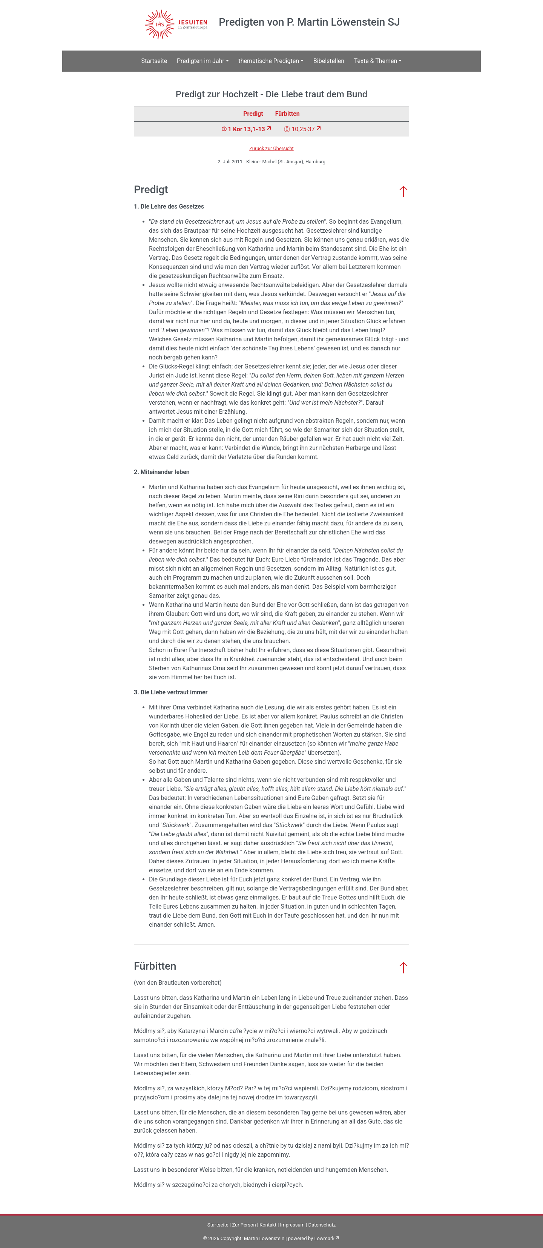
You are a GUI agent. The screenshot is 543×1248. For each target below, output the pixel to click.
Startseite (154, 60)
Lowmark (324, 1238)
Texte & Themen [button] (375, 60)
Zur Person (244, 1225)
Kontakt (267, 1225)
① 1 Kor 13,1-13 (243, 129)
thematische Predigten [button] (269, 60)
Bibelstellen (328, 60)
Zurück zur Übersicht (271, 148)
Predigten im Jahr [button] (200, 60)
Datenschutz (322, 1225)
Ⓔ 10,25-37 (299, 129)
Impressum (292, 1225)
